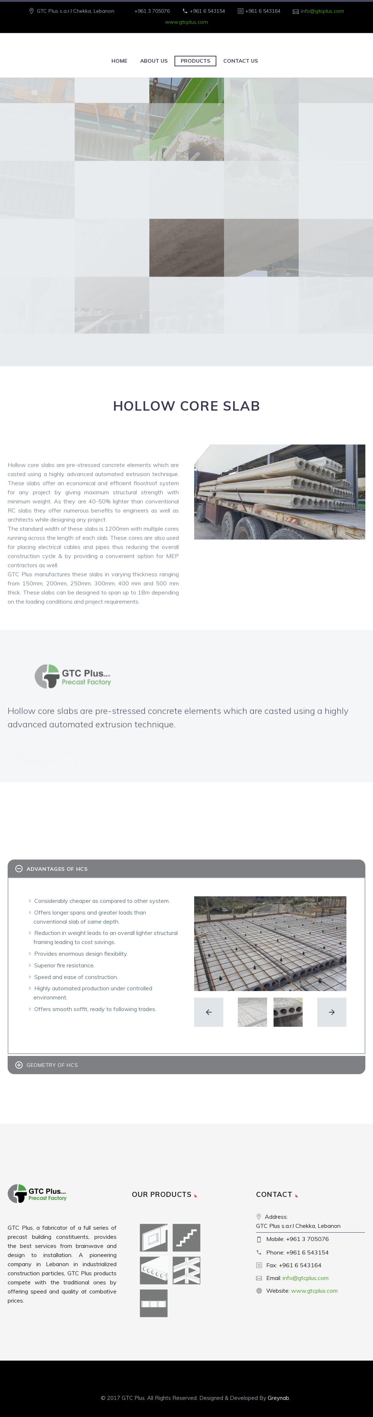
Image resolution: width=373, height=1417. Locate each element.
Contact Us (240, 61)
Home (119, 61)
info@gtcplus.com (322, 11)
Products (195, 61)
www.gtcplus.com (186, 22)
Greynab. (279, 1397)
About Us (154, 61)
